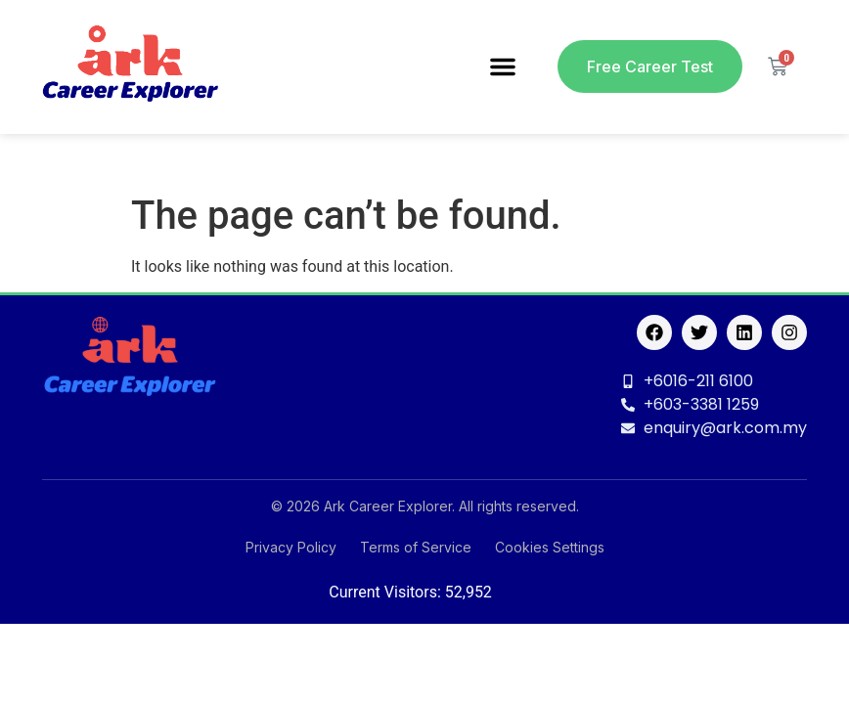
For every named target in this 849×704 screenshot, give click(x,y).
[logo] (130, 67)
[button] (502, 66)
